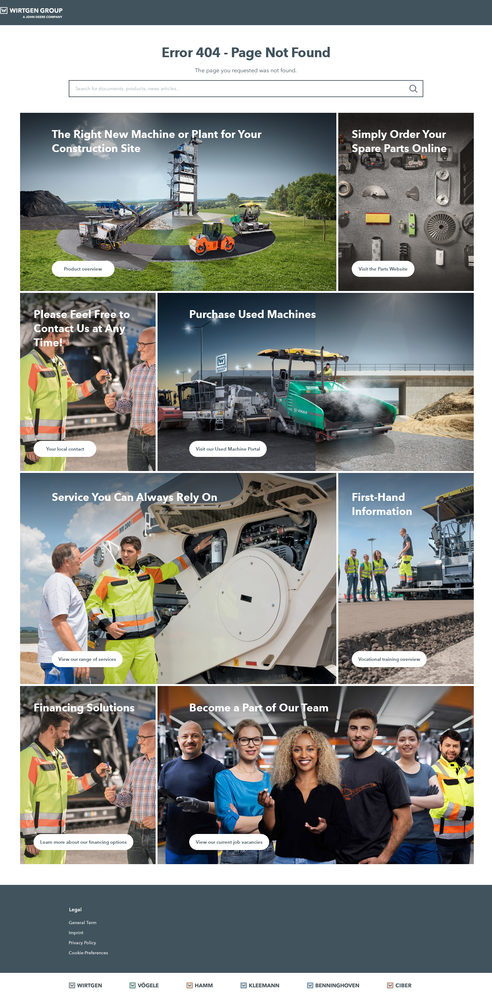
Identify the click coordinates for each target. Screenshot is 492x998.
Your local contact (65, 449)
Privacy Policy (82, 943)
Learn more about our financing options (83, 842)
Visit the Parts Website (383, 269)
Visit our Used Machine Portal (228, 449)
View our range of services (87, 659)
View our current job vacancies (229, 842)
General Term (82, 922)
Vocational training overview (389, 659)
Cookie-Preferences (88, 953)
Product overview (83, 269)
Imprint (76, 932)
